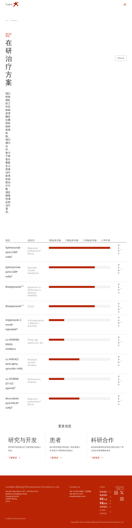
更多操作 (119, 249)
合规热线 (103, 503)
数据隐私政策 (103, 497)
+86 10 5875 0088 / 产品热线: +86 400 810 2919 (80, 492)
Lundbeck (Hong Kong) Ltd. (15, 518)
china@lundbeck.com (77, 496)
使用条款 (103, 507)
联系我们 (103, 492)
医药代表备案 (103, 501)
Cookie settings (103, 512)
